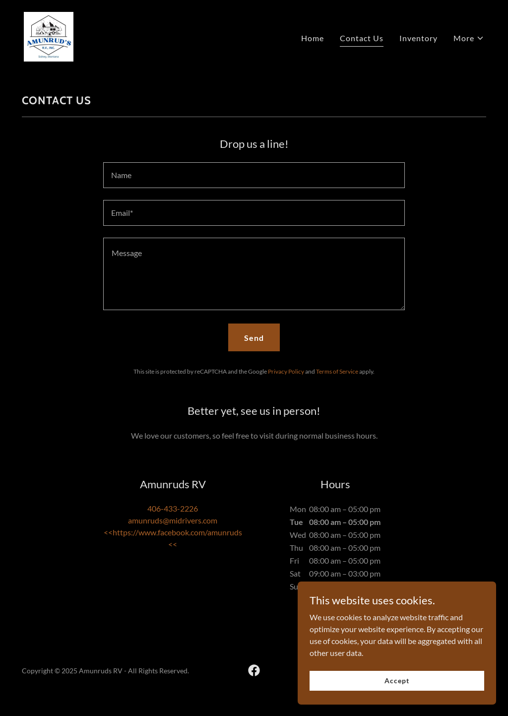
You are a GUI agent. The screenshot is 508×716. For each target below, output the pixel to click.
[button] (468, 38)
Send (254, 337)
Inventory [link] (418, 38)
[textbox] (254, 175)
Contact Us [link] (361, 38)
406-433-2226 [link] (172, 508)
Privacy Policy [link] (286, 371)
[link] (48, 35)
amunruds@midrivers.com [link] (172, 520)
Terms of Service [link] (337, 371)
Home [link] (312, 38)
